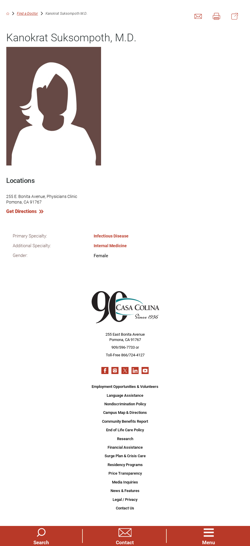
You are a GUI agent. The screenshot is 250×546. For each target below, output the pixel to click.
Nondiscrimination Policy (125, 403)
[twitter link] (125, 369)
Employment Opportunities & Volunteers (125, 385)
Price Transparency (125, 474)
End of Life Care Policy (125, 429)
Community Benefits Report (125, 421)
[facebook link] (104, 369)
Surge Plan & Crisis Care (125, 456)
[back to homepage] (7, 13)
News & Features (125, 491)
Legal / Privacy (125, 500)
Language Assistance (125, 394)
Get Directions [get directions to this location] (21, 211)
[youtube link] (145, 369)
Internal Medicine (111, 245)
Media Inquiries (125, 482)
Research (125, 438)
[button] (209, 536)
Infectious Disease (112, 236)
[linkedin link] (135, 369)
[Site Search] (41, 536)
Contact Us (125, 509)
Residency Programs (125, 465)
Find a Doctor (27, 14)
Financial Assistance (125, 447)
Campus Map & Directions (125, 412)
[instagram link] (114, 369)
